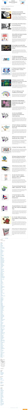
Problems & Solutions (3, 319)
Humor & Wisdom (2, 289)
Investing (1, 292)
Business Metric (2, 259)
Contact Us (2, 374)
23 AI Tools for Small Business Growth (2, 397)
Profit (1, 321)
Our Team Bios (2, 373)
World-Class (2, 357)
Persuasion (2, 314)
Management (2, 299)
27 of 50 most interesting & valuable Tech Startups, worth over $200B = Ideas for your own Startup (19, 58)
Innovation (2, 291)
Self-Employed (2, 329)
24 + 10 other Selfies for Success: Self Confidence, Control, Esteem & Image (19, 218)
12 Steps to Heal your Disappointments (2, 390)
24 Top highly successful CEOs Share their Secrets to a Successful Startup (19, 47)
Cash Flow (2, 263)
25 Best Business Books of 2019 (19, 165)
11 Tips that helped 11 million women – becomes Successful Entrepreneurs (18, 196)
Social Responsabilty (3, 332)
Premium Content (2, 316)
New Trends (2, 309)
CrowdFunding (2, 269)
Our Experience (2, 372)
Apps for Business (2, 247)
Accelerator (2, 243)
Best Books (2, 250)
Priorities (1, 318)
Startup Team (2, 338)
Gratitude (1, 285)
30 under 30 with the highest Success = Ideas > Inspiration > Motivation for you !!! (18, 176)
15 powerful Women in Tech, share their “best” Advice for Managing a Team (19, 207)
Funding (1, 283)
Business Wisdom (2, 262)
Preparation (2, 317)
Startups (1, 339)
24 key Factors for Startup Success (19, 228)
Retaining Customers (3, 325)
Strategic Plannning (3, 340)
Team (1, 349)
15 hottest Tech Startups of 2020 (19, 147)
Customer (2, 270)
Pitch (1, 379)
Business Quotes (2, 261)
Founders (2, 281)
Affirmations (2, 245)
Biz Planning (2, 251)
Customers (2, 272)
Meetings (1, 301)
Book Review (2, 253)
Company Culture (2, 265)
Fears (1, 278)
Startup (1, 334)
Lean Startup (2, 297)
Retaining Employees (3, 326)
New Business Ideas (3, 306)
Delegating (2, 274)
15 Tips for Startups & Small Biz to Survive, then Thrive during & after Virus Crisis (19, 126)
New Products (2, 308)
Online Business (2, 310)
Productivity (2, 320)
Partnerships (2, 312)
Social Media (2, 330)
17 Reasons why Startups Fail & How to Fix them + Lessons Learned (18, 69)
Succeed (1, 343)
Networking (2, 305)
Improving (2, 290)
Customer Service (2, 271)
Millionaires (2, 303)
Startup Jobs (2, 336)
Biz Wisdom (2, 252)
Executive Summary (3, 277)
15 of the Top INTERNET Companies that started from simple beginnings (18, 114)
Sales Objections (2, 327)
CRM (1, 268)
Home (4, 6)
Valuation (1, 354)
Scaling (1, 328)
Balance (1, 249)
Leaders (1, 294)
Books (1, 254)
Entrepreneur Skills (3, 276)
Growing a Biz (2, 286)
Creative (1, 267)
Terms (1, 351)
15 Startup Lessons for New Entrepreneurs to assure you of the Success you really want (19, 81)
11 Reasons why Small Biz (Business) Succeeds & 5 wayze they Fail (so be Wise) (18, 13)
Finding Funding (2, 279)
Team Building (2, 350)
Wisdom (1, 356)
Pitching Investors (2, 315)
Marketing (2, 300)
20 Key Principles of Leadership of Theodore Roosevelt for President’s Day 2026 (2, 400)
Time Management (2, 352)
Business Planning (2, 260)
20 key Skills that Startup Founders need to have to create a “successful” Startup (19, 36)
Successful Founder (3, 348)
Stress (1, 341)
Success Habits (2, 345)
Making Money (2, 298)
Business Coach (2, 258)
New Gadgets (2, 307)
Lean (1, 296)
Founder (1, 280)
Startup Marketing (2, 337)
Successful (2, 346)
